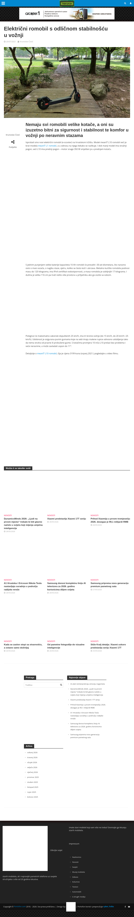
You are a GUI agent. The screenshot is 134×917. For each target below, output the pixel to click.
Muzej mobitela (79, 878)
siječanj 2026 (33, 779)
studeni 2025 (33, 788)
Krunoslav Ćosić (26, 41)
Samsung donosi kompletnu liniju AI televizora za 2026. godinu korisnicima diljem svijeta (66, 588)
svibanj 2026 (33, 759)
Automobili (77, 897)
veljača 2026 (32, 774)
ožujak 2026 (32, 769)
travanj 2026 (33, 764)
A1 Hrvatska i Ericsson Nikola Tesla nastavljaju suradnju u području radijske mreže (21, 588)
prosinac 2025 (33, 784)
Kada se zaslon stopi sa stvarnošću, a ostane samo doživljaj (20, 651)
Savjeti (75, 873)
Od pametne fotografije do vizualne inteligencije (62, 649)
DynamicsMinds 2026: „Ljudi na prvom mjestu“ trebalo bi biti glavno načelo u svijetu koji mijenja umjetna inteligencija (22, 524)
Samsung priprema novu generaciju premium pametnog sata (109, 588)
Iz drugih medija (79, 902)
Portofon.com (20, 912)
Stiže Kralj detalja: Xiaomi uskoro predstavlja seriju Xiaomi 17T (110, 649)
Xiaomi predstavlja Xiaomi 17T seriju (65, 520)
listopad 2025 (33, 793)
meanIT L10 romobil (47, 353)
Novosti (8, 515)
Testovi (75, 892)
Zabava (75, 883)
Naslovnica (77, 863)
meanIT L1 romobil (47, 145)
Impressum (74, 850)
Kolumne (76, 887)
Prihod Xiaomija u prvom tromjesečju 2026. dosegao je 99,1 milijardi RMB (108, 522)
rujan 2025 (32, 798)
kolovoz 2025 (33, 803)
